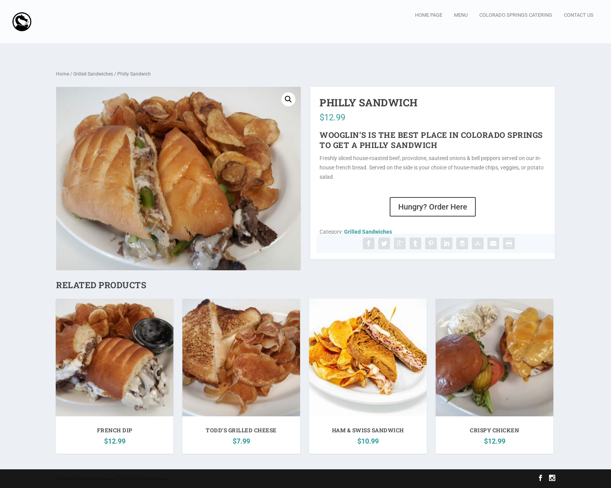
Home (62, 74)
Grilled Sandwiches (93, 74)
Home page (428, 27)
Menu (461, 27)
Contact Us (578, 27)
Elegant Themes (101, 479)
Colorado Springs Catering (515, 27)
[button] (288, 100)
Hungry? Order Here (432, 207)
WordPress (157, 479)
